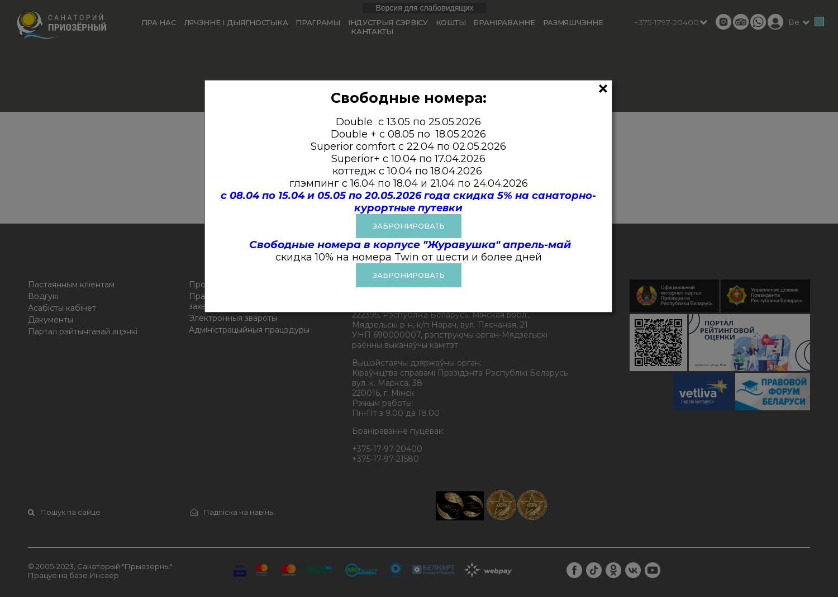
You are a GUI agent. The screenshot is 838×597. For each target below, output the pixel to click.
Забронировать (409, 275)
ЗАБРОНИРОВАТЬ (409, 225)
